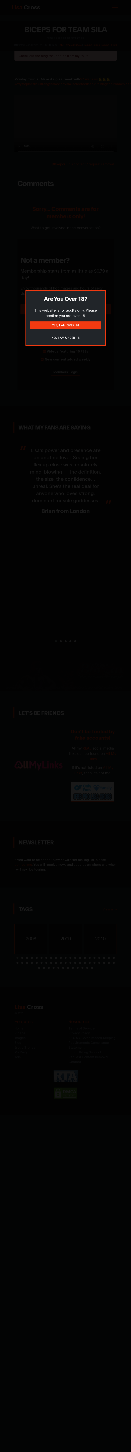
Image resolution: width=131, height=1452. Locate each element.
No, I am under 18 (66, 337)
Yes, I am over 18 (65, 325)
